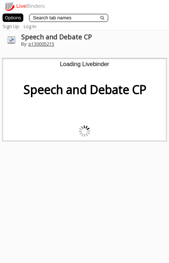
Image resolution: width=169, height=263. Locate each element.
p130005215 (41, 44)
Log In (30, 26)
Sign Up (11, 26)
